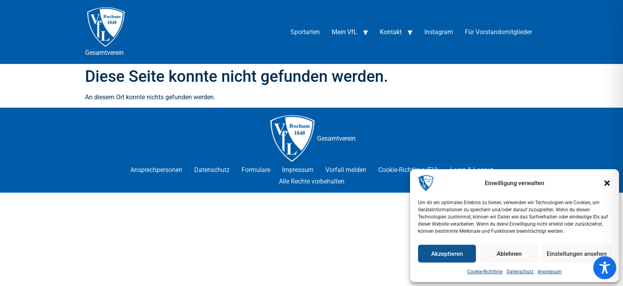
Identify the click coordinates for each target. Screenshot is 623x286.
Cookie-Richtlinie (485, 271)
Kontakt (391, 32)
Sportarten (305, 32)
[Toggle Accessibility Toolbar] (604, 267)
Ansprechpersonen (156, 170)
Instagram (438, 32)
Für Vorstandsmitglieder (498, 32)
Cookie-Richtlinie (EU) (408, 170)
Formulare (256, 170)
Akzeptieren (447, 253)
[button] (607, 183)
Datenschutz (520, 271)
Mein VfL (344, 32)
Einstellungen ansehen (577, 253)
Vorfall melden (345, 170)
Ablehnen (509, 253)
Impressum (550, 271)
